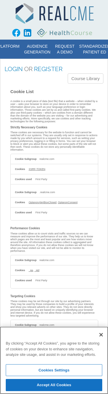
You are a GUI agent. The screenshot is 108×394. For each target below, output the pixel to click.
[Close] (101, 334)
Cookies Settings (54, 370)
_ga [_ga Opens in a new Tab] (31, 270)
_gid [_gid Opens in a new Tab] (37, 270)
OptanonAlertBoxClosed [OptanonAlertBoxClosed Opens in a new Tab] (43, 202)
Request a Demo (64, 49)
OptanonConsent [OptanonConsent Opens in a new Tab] (67, 202)
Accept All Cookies (54, 385)
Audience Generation (37, 49)
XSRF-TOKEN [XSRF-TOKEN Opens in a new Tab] (37, 169)
